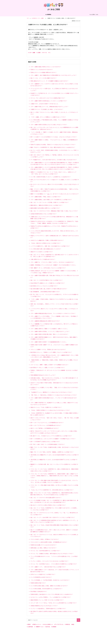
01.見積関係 (13, 14)
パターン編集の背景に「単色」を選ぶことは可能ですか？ (45, 197)
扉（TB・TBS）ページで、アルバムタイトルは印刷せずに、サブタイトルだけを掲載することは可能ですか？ (54, 295)
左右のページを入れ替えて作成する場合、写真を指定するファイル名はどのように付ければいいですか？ (54, 384)
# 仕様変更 (53, 626)
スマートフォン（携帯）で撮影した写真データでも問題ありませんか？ (49, 365)
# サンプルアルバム (58, 624)
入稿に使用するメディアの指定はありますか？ (42, 259)
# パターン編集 (31, 52)
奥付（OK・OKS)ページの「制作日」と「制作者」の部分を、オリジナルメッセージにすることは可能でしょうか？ (54, 156)
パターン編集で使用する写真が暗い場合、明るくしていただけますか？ (49, 334)
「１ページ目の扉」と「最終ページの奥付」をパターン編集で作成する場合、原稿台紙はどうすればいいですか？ (54, 133)
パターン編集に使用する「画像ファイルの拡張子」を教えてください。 (49, 329)
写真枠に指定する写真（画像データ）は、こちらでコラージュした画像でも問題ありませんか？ (54, 346)
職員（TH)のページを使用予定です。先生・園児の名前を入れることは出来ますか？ (52, 147)
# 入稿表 (38, 52)
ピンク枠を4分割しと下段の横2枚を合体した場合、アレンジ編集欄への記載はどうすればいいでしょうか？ (54, 121)
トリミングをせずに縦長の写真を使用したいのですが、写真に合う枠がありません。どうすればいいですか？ (54, 232)
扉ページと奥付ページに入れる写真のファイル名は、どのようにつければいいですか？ (53, 137)
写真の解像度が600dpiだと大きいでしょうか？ (43, 375)
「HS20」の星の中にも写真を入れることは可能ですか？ (45, 243)
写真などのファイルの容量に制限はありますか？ (43, 72)
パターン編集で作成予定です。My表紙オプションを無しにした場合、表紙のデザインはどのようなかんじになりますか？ (54, 403)
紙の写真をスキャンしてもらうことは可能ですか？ (44, 286)
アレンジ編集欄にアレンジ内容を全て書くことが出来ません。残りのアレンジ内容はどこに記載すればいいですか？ (54, 325)
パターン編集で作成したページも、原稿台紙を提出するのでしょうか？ (49, 106)
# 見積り (29, 624)
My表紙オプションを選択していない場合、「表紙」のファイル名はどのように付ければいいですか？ (54, 388)
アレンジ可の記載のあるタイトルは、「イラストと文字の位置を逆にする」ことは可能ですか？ (54, 557)
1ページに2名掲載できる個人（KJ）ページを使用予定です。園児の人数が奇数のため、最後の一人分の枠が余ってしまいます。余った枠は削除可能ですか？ (54, 501)
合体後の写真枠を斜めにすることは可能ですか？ (43, 214)
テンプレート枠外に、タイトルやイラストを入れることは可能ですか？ (49, 561)
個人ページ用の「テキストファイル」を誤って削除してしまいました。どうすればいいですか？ (54, 113)
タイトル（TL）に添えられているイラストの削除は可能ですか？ (47, 98)
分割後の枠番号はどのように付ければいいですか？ (44, 606)
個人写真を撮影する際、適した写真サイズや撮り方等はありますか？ (48, 289)
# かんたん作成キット (48, 624)
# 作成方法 (67, 624)
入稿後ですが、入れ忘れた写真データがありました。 (44, 104)
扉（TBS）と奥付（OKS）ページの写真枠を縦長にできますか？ (47, 444)
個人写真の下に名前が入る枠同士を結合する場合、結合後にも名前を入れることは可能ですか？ (54, 612)
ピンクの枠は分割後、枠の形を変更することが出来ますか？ (46, 588)
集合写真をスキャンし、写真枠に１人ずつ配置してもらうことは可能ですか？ (51, 352)
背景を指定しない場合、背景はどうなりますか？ (43, 548)
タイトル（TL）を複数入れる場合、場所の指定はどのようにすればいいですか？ (51, 553)
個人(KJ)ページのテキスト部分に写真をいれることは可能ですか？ (48, 505)
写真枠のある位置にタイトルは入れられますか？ (43, 545)
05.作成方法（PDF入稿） (68, 14)
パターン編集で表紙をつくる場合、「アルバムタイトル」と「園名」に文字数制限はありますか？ (54, 141)
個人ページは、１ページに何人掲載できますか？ (43, 78)
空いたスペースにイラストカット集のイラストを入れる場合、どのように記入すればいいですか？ (54, 185)
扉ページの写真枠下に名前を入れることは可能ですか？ (45, 441)
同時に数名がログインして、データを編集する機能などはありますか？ (49, 81)
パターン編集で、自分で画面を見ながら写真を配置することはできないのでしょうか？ (53, 75)
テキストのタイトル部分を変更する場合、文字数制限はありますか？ (48, 542)
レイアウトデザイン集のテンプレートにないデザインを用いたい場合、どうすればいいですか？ (54, 309)
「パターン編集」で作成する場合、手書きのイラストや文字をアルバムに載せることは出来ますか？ (54, 300)
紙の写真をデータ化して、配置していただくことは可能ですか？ (47, 367)
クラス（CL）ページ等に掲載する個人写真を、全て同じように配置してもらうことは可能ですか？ (54, 486)
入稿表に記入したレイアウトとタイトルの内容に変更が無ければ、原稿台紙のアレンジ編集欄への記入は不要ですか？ (54, 217)
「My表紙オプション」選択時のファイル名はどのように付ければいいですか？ (51, 392)
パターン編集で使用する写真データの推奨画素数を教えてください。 (48, 342)
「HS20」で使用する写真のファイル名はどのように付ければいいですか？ (50, 410)
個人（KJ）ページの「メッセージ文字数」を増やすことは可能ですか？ (49, 202)
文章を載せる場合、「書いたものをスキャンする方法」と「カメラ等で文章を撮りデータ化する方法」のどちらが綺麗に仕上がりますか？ (54, 379)
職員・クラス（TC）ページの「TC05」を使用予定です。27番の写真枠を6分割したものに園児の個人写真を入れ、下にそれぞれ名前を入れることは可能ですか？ (54, 494)
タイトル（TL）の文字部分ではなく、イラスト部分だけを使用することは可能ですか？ (53, 564)
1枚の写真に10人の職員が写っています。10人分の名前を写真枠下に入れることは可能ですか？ (54, 456)
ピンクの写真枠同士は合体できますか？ (41, 577)
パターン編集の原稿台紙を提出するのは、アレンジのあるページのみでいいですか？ (52, 313)
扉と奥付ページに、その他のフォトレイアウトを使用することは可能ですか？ (51, 436)
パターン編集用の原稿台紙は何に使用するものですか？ (45, 321)
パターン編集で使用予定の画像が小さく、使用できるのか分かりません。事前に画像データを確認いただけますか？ (54, 338)
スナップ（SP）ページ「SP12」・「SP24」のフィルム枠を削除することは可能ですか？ (53, 603)
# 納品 (72, 624)
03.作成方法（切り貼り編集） (37, 14)
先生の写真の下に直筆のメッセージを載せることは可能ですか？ (47, 283)
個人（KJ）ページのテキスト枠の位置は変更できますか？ (46, 497)
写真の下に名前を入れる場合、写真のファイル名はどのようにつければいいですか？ (53, 144)
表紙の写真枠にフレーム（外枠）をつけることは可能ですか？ (47, 600)
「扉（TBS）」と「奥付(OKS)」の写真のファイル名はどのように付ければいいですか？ (53, 395)
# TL (49, 52)
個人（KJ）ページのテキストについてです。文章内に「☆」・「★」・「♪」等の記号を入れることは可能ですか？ (54, 513)
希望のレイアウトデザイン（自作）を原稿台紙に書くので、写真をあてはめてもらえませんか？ (54, 236)
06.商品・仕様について (81, 14)
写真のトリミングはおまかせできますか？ (41, 69)
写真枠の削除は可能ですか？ (38, 583)
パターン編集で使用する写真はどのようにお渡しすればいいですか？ (48, 124)
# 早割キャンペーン (36, 624)
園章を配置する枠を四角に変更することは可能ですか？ (45, 208)
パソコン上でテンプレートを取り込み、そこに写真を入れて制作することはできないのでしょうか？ (54, 89)
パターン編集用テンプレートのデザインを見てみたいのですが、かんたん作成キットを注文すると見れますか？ (54, 85)
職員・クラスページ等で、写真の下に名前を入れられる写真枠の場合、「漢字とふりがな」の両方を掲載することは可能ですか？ (54, 190)
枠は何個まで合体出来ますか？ (38, 591)
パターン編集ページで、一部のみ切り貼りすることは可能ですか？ (48, 567)
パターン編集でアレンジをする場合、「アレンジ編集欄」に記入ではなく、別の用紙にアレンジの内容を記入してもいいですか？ (54, 317)
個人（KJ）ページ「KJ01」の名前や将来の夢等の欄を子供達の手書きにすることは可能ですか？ (54, 526)
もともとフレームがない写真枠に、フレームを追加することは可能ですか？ (50, 597)
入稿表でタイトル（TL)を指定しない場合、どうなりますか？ (46, 109)
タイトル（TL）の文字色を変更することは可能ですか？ (45, 551)
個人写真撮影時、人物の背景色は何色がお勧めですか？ (45, 291)
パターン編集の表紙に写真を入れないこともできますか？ (45, 67)
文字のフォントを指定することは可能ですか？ (42, 574)
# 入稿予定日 (30, 626)
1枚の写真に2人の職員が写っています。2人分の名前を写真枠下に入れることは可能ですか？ (53, 460)
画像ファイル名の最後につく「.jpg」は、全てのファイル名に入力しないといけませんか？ (54, 194)
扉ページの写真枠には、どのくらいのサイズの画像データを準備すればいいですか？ (53, 439)
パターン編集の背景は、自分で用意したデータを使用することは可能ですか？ (51, 199)
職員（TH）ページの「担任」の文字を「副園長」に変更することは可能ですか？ (52, 452)
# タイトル (44, 52)
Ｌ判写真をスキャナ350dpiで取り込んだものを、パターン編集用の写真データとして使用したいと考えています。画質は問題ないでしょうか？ (54, 356)
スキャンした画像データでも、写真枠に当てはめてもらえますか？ (48, 349)
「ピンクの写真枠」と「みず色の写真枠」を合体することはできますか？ (50, 580)
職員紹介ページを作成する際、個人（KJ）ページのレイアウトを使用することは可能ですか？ (54, 465)
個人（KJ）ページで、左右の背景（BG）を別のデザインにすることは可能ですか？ (52, 517)
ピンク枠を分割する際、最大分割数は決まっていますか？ (45, 249)
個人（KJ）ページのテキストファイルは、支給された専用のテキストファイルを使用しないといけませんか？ (54, 535)
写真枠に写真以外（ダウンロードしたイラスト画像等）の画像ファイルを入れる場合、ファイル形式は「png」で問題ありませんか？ (54, 271)
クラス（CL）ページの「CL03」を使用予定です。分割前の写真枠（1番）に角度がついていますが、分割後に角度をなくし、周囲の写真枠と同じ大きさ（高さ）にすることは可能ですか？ (54, 475)
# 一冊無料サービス (38, 626)
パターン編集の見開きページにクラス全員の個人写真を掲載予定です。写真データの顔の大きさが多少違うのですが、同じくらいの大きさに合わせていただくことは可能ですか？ (54, 163)
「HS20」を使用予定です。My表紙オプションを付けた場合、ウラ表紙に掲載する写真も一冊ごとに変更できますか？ (54, 414)
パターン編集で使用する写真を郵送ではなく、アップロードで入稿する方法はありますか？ (53, 399)
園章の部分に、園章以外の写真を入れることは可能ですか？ (46, 205)
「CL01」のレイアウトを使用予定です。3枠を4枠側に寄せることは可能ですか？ (52, 490)
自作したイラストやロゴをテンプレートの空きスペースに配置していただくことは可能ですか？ (54, 180)
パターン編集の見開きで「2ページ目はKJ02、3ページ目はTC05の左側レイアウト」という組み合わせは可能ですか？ (54, 570)
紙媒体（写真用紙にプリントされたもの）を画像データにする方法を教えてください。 (53, 265)
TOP (28, 18)
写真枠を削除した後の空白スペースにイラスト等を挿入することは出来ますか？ (51, 594)
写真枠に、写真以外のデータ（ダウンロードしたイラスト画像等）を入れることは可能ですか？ (54, 371)
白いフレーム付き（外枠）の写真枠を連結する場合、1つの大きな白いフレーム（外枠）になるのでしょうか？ (54, 151)
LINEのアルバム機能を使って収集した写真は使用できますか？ (47, 240)
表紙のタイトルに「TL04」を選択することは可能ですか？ (46, 407)
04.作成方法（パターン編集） (53, 14)
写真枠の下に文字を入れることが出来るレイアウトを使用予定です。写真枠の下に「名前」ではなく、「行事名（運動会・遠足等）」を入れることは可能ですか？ (54, 222)
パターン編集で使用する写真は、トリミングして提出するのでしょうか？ (50, 331)
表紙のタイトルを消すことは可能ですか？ (41, 252)
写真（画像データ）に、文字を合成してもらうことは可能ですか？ (48, 268)
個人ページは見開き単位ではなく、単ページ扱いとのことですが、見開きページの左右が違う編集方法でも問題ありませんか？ (54, 531)
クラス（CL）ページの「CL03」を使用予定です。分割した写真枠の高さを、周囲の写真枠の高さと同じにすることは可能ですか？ (54, 470)
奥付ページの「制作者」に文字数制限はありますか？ (44, 428)
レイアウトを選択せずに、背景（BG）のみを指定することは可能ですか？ (50, 246)
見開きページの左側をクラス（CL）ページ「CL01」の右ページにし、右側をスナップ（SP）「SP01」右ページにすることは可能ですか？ (53, 173)
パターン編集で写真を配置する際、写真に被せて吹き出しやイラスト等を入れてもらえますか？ (54, 276)
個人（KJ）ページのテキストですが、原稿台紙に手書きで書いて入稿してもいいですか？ (54, 211)
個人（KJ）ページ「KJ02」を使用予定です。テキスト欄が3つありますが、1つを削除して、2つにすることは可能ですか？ (53, 509)
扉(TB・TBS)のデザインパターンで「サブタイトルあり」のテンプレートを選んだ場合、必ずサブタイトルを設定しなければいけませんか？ (54, 432)
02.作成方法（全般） (23, 14)
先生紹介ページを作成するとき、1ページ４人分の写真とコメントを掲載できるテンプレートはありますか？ (54, 94)
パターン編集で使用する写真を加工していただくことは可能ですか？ (48, 101)
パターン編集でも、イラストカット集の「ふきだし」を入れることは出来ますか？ (52, 262)
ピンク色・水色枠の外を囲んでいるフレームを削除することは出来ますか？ (50, 177)
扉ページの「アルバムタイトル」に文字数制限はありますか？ (47, 422)
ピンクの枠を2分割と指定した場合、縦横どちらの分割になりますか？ (49, 586)
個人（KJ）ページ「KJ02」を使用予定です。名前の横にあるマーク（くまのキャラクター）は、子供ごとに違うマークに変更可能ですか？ (54, 255)
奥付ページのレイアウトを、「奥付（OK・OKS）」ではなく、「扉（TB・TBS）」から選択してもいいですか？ (54, 419)
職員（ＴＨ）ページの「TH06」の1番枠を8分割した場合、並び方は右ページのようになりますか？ (54, 448)
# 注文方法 (47, 626)
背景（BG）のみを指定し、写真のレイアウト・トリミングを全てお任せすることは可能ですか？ (54, 305)
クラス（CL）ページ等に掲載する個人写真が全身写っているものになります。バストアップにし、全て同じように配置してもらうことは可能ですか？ (54, 481)
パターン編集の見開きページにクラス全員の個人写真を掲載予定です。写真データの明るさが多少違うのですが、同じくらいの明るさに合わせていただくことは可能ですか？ (54, 168)
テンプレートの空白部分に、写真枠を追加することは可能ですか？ (48, 608)
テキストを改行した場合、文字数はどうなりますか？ (44, 539)
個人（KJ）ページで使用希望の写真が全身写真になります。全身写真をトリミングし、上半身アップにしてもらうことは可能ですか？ (54, 521)
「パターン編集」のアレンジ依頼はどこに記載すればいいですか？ (48, 117)
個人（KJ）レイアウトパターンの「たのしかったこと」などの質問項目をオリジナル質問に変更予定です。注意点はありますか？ (54, 128)
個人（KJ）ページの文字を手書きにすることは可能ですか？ (46, 280)
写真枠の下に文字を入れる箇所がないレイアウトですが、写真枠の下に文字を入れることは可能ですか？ (54, 227)
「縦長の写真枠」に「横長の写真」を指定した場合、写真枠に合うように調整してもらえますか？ (54, 361)
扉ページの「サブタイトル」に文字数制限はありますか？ (45, 425)
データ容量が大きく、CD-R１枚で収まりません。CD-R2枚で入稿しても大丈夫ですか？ (53, 160)
